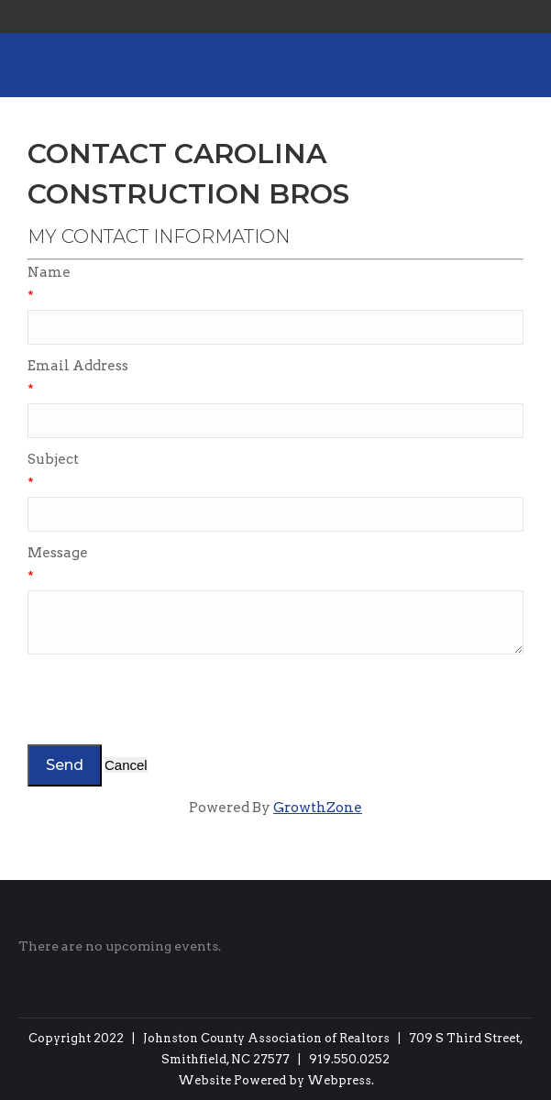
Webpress (339, 1080)
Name (49, 272)
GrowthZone (317, 807)
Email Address (78, 366)
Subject (53, 459)
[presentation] (167, 699)
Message (58, 552)
